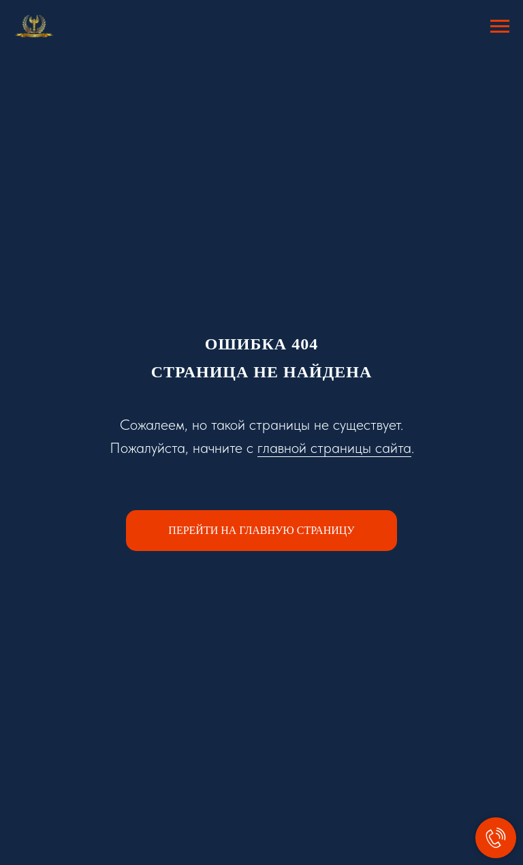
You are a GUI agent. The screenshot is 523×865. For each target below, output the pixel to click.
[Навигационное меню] (499, 26)
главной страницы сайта (334, 447)
